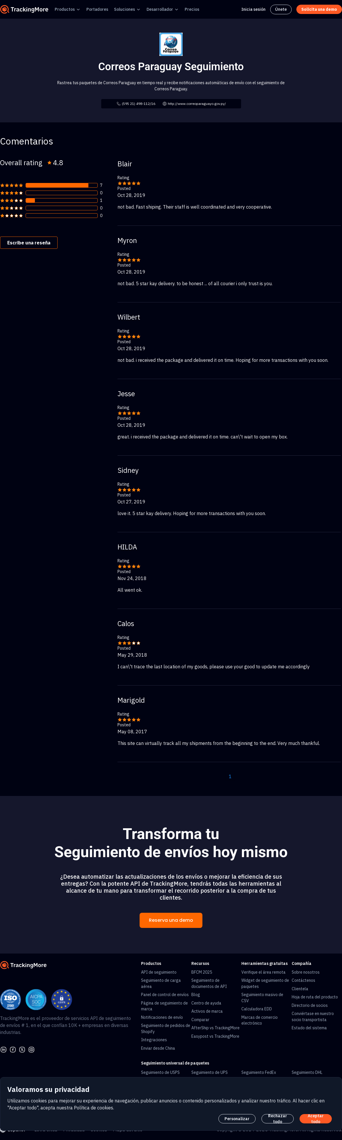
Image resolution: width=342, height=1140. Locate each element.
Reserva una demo (171, 920)
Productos (65, 9)
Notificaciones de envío (162, 1017)
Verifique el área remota (263, 972)
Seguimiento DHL (307, 1072)
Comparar (200, 1019)
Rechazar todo (277, 1118)
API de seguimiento (159, 972)
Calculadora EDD (256, 1009)
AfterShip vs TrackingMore (215, 1027)
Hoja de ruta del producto (315, 997)
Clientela (300, 988)
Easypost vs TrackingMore (215, 1036)
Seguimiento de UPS (209, 1072)
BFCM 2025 (201, 972)
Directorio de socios (310, 1005)
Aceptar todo (316, 1118)
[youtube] (31, 1049)
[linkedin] (3, 1049)
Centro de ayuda (206, 1003)
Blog (195, 994)
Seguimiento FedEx (258, 1072)
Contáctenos (303, 980)
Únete (281, 9)
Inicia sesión (253, 9)
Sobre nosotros (306, 972)
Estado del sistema (309, 1027)
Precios (192, 9)
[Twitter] (22, 1049)
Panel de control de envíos (165, 994)
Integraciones (154, 1039)
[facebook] (12, 1049)
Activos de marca (207, 1011)
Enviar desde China (158, 1048)
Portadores (97, 9)
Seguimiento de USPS (160, 1072)
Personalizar (237, 1118)
